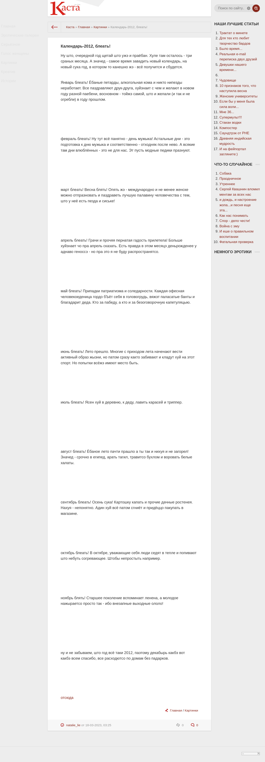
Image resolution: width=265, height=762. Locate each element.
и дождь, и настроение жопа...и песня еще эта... (238, 205)
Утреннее (227, 184)
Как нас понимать (233, 216)
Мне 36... (226, 112)
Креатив (11, 82)
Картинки (12, 71)
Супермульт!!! (230, 117)
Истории (12, 93)
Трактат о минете (233, 33)
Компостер (228, 128)
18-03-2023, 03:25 (98, 725)
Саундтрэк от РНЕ (234, 133)
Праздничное (230, 179)
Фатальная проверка (236, 242)
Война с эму (229, 226)
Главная (12, 27)
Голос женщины (18, 60)
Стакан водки (230, 123)
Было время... (230, 49)
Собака (225, 173)
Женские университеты (238, 96)
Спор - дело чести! (234, 221)
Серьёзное (14, 49)
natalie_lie (73, 725)
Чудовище (227, 80)
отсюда (67, 697)
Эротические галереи (22, 38)
